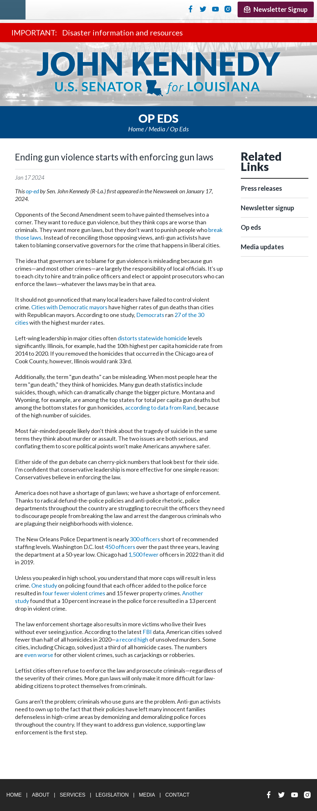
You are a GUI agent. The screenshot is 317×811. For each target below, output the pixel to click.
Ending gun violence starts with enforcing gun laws (114, 156)
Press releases (261, 188)
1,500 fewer (143, 554)
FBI (147, 631)
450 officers (120, 546)
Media (157, 129)
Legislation (112, 795)
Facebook (190, 8)
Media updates (262, 247)
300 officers (145, 539)
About (40, 795)
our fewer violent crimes (75, 593)
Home (136, 129)
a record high (132, 639)
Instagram (228, 8)
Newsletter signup (267, 208)
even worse (38, 654)
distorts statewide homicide (152, 338)
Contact (177, 795)
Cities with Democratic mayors (69, 307)
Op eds (179, 129)
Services (72, 795)
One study (44, 585)
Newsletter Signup (275, 9)
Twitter (203, 8)
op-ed (32, 191)
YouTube (215, 8)
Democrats (150, 314)
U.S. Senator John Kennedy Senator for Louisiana (158, 74)
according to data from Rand (160, 407)
